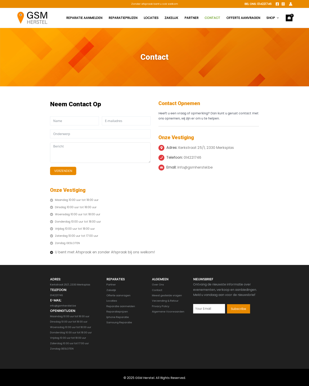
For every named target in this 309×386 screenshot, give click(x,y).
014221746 (264, 4)
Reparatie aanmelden (120, 306)
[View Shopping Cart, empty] (289, 18)
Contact (157, 290)
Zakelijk (111, 290)
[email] (209, 308)
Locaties (111, 301)
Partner (111, 284)
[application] (278, 18)
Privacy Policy (160, 306)
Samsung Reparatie (119, 322)
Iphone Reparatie (117, 317)
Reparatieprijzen (117, 311)
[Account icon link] (290, 4)
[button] (238, 309)
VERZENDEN (63, 171)
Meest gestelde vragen (167, 295)
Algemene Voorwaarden (168, 311)
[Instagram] (283, 4)
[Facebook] (277, 4)
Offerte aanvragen (118, 295)
